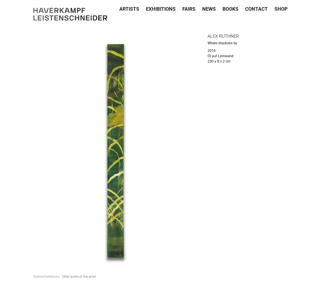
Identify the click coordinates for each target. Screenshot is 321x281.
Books (230, 8)
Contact (256, 8)
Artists (129, 8)
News (209, 8)
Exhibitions (161, 8)
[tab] (46, 276)
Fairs (188, 8)
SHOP (281, 8)
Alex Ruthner (223, 36)
